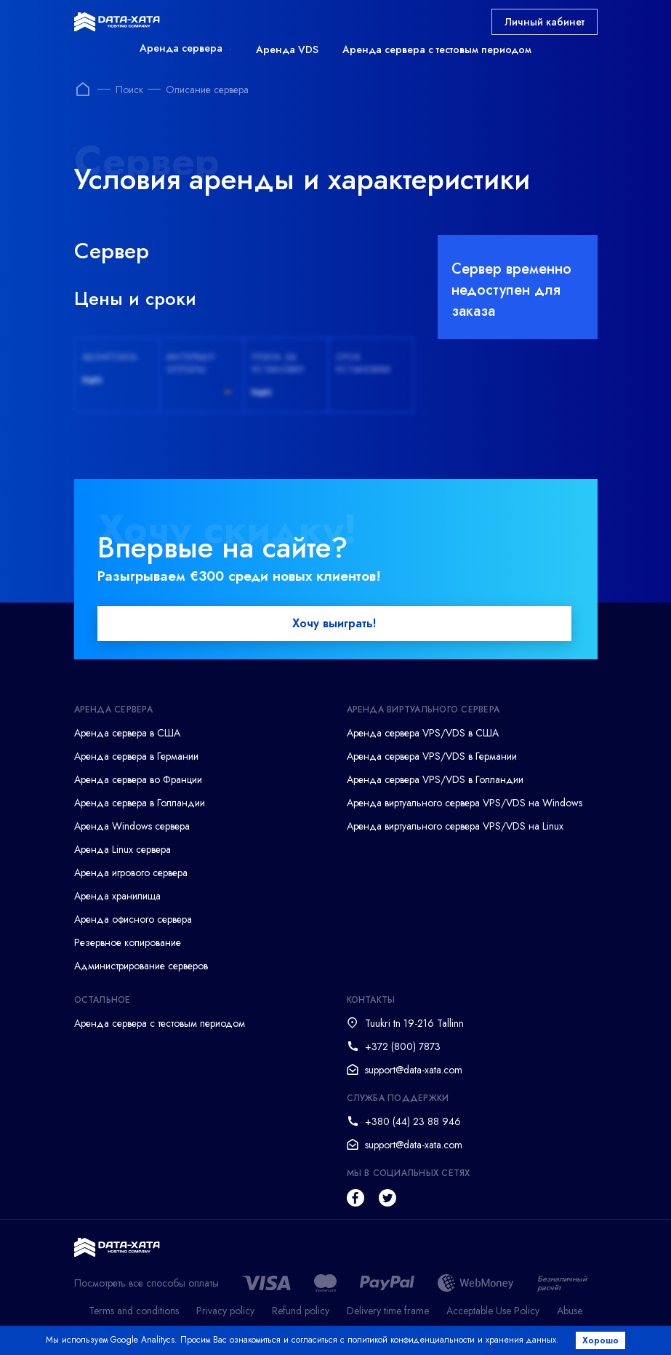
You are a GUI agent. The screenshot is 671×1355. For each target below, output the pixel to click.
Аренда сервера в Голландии (139, 803)
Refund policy (300, 1312)
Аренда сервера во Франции (138, 780)
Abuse (569, 1312)
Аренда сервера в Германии (136, 757)
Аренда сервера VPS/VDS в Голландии (435, 780)
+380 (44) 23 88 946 (413, 1122)
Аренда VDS (287, 49)
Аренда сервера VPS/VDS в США (423, 733)
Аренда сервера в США (127, 733)
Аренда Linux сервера (122, 850)
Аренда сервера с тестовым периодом (436, 49)
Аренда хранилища (117, 896)
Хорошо (602, 1340)
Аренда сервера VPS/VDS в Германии (432, 757)
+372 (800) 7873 (403, 1047)
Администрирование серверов (141, 966)
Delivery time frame (388, 1312)
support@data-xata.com (413, 1070)
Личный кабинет (544, 22)
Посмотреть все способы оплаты (146, 1284)
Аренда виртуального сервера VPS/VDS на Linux (455, 826)
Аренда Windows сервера (132, 826)
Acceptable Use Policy (492, 1312)
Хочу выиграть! (334, 624)
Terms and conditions (134, 1312)
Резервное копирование (127, 943)
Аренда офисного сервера (133, 920)
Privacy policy (225, 1312)
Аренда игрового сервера (131, 873)
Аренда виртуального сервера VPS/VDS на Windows (464, 803)
